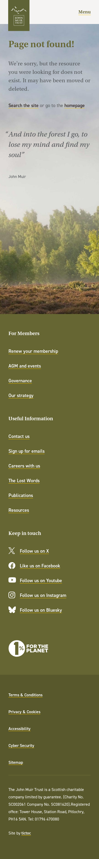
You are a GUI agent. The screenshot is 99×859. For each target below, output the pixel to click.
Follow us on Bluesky (41, 610)
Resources (18, 510)
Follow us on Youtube (41, 580)
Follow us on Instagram (43, 595)
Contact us (19, 436)
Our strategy (21, 395)
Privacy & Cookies (24, 711)
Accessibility (19, 728)
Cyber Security (21, 745)
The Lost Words (24, 480)
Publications (20, 495)
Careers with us (24, 466)
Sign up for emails (26, 451)
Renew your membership (33, 351)
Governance (20, 381)
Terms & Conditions (25, 694)
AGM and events (24, 366)
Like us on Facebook (40, 566)
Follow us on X (34, 551)
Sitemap (15, 762)
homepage (74, 105)
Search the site (23, 105)
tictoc (26, 833)
